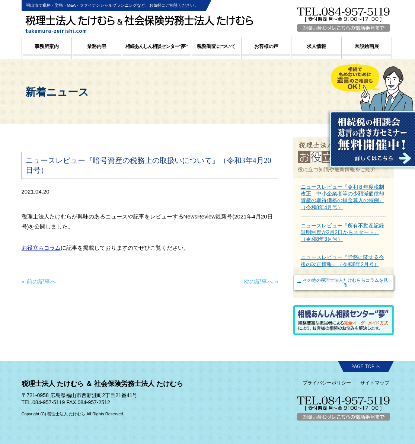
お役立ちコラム (41, 248)
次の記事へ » (260, 281)
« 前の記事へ (39, 281)
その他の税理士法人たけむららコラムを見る (345, 282)
